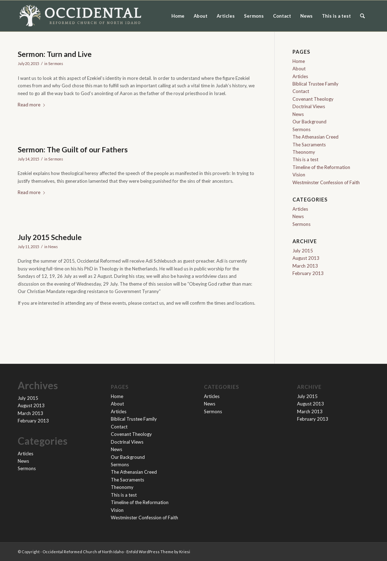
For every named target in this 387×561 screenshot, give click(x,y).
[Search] (362, 15)
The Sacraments (309, 144)
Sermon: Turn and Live (55, 53)
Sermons (254, 16)
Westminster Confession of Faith (326, 182)
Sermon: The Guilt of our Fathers (73, 149)
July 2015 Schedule (50, 237)
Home (177, 16)
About (200, 16)
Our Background (309, 121)
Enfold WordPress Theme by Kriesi (158, 551)
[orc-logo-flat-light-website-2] (80, 15)
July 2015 (302, 250)
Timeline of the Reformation (321, 167)
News (306, 16)
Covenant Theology (313, 99)
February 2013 (308, 273)
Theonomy (303, 152)
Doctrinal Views (308, 106)
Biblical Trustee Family (315, 84)
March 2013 (305, 266)
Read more (33, 104)
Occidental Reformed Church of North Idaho (83, 551)
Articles (226, 16)
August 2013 (305, 258)
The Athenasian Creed (315, 137)
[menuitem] (362, 15)
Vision (298, 174)
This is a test (336, 16)
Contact (282, 16)
